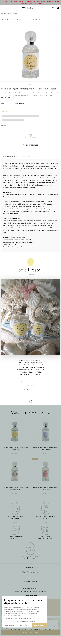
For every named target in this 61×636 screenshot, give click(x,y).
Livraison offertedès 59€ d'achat (15, 537)
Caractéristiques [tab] (28, 156)
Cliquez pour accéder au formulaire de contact (30, 591)
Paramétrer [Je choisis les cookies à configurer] (9, 625)
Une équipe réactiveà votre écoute (30, 557)
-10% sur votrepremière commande (46, 537)
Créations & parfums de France (15, 517)
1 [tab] (29, 84)
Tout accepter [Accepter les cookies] (23, 625)
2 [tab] (31, 84)
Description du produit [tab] (11, 156)
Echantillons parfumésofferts (45, 517)
